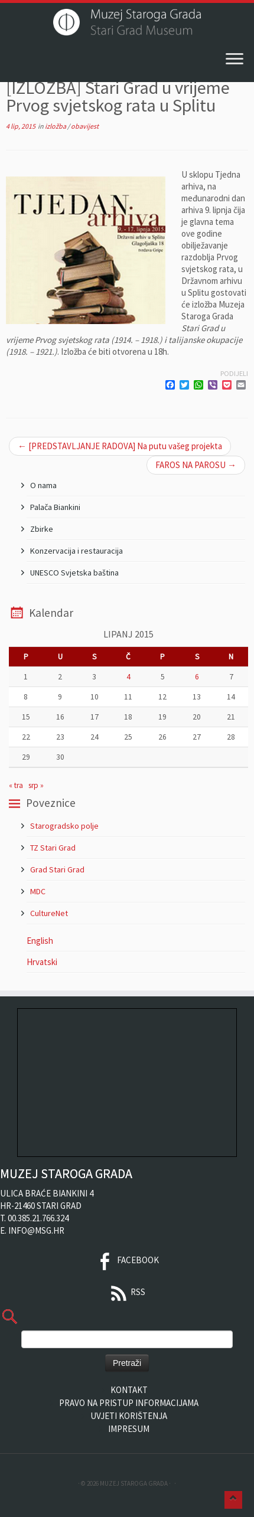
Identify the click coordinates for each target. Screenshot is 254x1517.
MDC (37, 891)
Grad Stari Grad (57, 869)
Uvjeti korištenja (128, 1415)
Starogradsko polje (64, 825)
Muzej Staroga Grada (134, 1483)
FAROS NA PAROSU (195, 464)
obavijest (85, 126)
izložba (56, 126)
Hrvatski (42, 961)
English (40, 940)
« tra (16, 785)
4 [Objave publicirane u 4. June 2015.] (128, 677)
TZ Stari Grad (53, 847)
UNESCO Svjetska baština (74, 572)
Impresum (128, 1428)
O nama (43, 485)
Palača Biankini (55, 507)
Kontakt (129, 1389)
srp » (36, 785)
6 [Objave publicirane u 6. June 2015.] (197, 677)
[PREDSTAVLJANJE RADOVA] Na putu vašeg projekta (120, 446)
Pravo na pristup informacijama (128, 1402)
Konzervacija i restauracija (76, 550)
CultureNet (49, 913)
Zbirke (41, 529)
